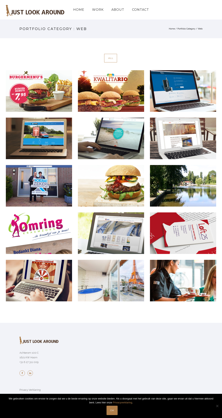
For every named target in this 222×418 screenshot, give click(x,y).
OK (112, 410)
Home (78, 10)
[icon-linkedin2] (30, 373)
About (117, 10)
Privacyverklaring (122, 402)
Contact (140, 10)
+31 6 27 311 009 (29, 362)
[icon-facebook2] (23, 373)
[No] (217, 406)
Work (98, 10)
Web (200, 29)
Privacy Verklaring (30, 389)
